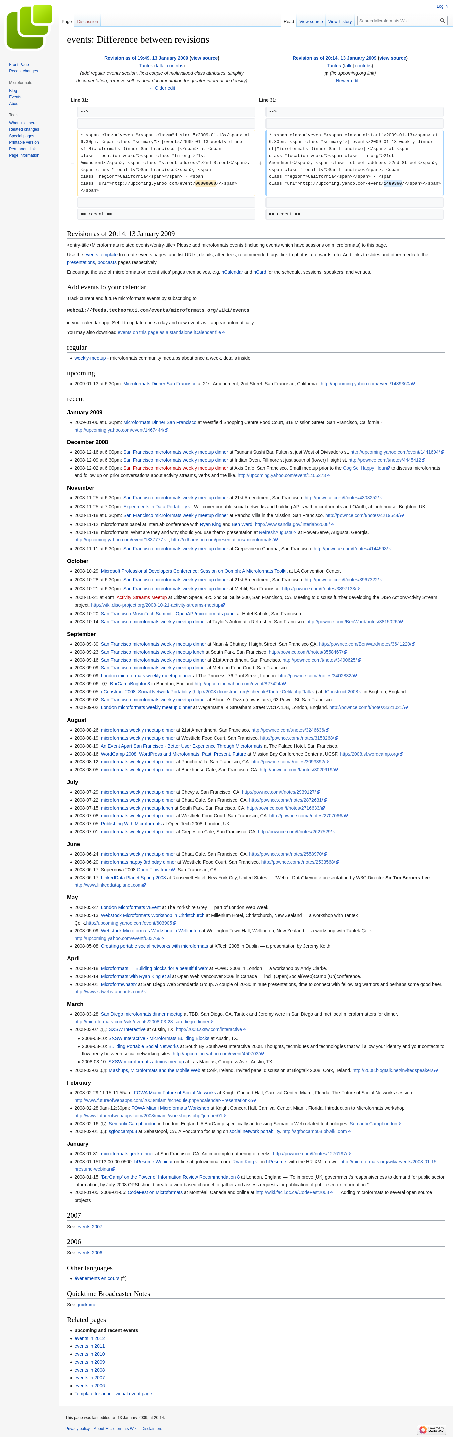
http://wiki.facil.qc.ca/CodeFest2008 (292, 1192)
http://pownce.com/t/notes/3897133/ (319, 588)
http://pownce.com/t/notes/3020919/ (297, 769)
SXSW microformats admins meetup (146, 1061)
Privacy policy (77, 1428)
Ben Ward (242, 524)
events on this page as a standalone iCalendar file (169, 332)
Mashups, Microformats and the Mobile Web (154, 1070)
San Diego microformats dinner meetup (142, 1014)
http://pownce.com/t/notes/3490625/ (320, 660)
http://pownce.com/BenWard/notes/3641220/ (365, 644)
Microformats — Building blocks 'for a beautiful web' (154, 968)
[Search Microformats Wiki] (402, 20)
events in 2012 (89, 1338)
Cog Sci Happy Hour (364, 468)
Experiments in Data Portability (155, 506)
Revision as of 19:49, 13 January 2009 (146, 58)
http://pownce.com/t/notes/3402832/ (315, 675)
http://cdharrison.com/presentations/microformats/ (222, 539)
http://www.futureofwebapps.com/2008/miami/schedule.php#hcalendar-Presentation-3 (163, 1100)
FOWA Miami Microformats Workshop (170, 1108)
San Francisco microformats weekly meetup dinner (175, 452)
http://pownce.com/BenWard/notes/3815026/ (352, 621)
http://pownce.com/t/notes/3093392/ (288, 761)
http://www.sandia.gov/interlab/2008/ (292, 524)
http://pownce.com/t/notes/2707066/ (306, 815)
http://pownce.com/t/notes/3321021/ (366, 707)
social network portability (254, 1131)
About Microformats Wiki (115, 1428)
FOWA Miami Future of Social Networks (175, 1092)
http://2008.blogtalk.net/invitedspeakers (393, 1070)
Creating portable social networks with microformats (154, 946)
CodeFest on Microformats (155, 1192)
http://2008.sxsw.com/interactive (209, 1029)
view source (204, 58)
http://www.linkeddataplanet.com (108, 885)
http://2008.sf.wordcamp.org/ (369, 754)
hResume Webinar (153, 1161)
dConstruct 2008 (341, 691)
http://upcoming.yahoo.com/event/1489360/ (366, 383)
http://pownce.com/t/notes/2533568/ (298, 862)
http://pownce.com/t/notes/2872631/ (286, 800)
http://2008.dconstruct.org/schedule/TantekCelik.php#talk (252, 691)
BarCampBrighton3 (130, 683)
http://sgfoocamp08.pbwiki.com (315, 1131)
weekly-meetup (90, 358)
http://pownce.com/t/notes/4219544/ (362, 515)
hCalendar (232, 272)
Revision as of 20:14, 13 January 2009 (335, 58)
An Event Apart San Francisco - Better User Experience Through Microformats (182, 746)
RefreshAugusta (275, 532)
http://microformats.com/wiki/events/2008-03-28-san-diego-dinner (141, 1021)
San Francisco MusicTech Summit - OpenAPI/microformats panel (169, 613)
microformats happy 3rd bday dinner (138, 862)
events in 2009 (89, 1362)
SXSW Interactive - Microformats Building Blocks (158, 1038)
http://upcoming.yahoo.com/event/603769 (117, 938)
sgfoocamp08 (123, 1131)
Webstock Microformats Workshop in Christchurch (153, 915)
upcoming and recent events (106, 1330)
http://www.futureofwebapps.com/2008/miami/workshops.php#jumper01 (148, 1115)
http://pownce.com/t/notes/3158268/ (297, 738)
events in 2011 (89, 1346)
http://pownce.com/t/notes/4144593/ (351, 548)
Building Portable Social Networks (143, 1046)
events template (101, 254)
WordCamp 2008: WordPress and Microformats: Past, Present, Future (173, 754)
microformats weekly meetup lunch (137, 808)
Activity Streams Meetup (142, 597)
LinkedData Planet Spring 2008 (133, 877)
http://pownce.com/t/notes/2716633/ (284, 808)
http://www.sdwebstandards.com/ (108, 991)
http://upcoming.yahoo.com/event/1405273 (282, 475)
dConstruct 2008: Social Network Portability (146, 691)
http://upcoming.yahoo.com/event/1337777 (118, 539)
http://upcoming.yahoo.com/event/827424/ (238, 683)
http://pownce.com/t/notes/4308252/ (342, 497)
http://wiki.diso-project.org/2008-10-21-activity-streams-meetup (156, 605)
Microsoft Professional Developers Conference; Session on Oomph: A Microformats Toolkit (194, 571)
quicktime (86, 1304)
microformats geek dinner (127, 1153)
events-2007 (89, 1226)
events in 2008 (89, 1370)
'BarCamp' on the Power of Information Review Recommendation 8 (170, 1177)
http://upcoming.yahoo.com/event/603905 (129, 923)
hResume (276, 1161)
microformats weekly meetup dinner (138, 730)
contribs (175, 65)
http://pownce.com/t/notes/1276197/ (310, 1153)
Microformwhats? (119, 984)
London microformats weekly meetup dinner (146, 675)
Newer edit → (350, 80)
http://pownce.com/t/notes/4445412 (385, 460)
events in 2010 (89, 1354)
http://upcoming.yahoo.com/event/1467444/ (119, 430)
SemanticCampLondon (132, 1123)
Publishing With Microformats (131, 823)
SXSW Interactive (127, 1029)
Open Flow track (154, 869)
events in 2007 (89, 1377)
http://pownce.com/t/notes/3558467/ (306, 652)
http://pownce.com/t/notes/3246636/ (288, 730)
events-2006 (89, 1252)
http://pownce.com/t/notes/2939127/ (279, 792)
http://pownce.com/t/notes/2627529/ (295, 831)
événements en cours (96, 1278)
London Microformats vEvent (131, 907)
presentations (81, 262)
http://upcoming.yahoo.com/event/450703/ (216, 1053)
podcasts (107, 262)
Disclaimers (151, 1428)
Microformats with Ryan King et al (136, 976)
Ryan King (211, 524)
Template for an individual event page (113, 1393)
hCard (259, 272)
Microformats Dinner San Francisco (159, 383)
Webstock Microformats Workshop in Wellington (150, 930)
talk (159, 65)
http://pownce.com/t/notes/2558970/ (286, 854)
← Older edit (162, 88)
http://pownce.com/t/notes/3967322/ (342, 579)
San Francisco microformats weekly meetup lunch (152, 652)
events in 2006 (89, 1385)
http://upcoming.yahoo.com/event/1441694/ (395, 452)
